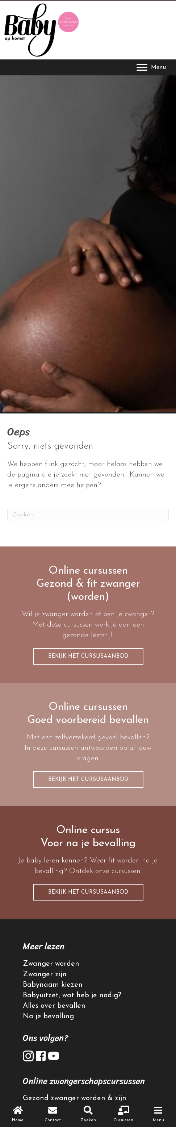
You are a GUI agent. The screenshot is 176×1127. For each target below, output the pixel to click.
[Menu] (151, 67)
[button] (88, 656)
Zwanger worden (51, 964)
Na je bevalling (48, 1016)
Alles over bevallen (54, 1006)
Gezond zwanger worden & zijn (74, 1098)
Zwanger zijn (45, 974)
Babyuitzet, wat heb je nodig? (72, 995)
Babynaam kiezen (53, 985)
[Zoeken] (88, 515)
